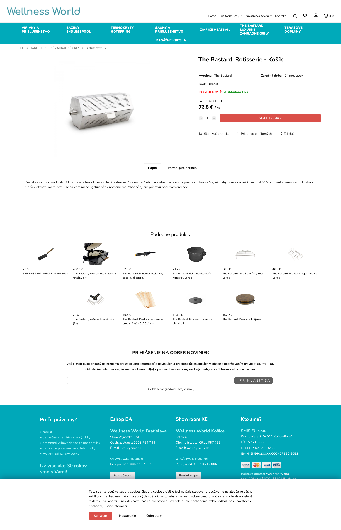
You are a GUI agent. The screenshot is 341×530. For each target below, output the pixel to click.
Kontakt (280, 16)
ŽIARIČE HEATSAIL (215, 29)
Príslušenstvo (93, 48)
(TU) (270, 376)
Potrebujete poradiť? (182, 180)
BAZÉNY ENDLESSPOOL (78, 29)
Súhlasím (100, 515)
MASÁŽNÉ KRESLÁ (170, 40)
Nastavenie (127, 515)
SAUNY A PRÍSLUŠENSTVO (169, 29)
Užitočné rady (230, 16)
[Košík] (329, 16)
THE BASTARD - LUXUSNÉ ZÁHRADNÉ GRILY (254, 30)
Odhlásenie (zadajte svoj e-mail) (171, 399)
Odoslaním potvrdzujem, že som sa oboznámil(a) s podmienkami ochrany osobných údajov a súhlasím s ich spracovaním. (170, 381)
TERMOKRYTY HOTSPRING (122, 29)
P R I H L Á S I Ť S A (251, 392)
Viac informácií (117, 506)
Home (212, 16)
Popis (152, 180)
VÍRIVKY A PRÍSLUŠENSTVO (36, 29)
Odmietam (154, 515)
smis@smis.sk (131, 458)
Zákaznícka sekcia (257, 16)
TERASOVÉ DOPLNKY (293, 29)
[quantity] (207, 118)
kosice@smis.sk (198, 458)
